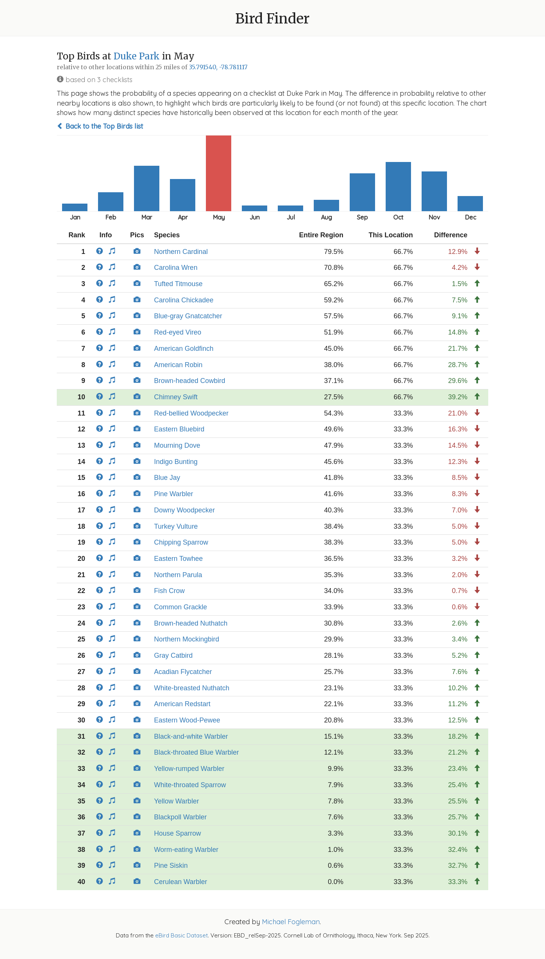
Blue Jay (167, 477)
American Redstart (182, 704)
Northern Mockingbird (186, 639)
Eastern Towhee (178, 558)
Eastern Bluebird (179, 429)
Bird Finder (272, 18)
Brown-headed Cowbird (189, 381)
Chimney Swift (176, 397)
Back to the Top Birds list (100, 126)
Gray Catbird (173, 655)
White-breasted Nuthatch (191, 688)
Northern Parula (178, 575)
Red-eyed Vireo (177, 332)
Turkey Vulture (176, 526)
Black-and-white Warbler (191, 736)
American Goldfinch (183, 348)
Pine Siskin (171, 865)
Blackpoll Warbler (180, 817)
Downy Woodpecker (184, 510)
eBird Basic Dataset (181, 935)
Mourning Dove (177, 445)
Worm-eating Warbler (186, 849)
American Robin (178, 365)
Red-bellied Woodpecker (191, 413)
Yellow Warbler (176, 801)
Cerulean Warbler (180, 882)
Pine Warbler (173, 494)
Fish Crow (169, 591)
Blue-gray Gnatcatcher (188, 316)
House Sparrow (177, 833)
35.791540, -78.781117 (218, 67)
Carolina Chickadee (183, 300)
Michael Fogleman (291, 921)
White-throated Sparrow (190, 785)
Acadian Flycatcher (183, 672)
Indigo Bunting (176, 461)
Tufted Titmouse (178, 284)
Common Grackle (180, 607)
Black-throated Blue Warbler (196, 752)
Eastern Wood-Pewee (187, 720)
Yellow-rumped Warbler (189, 768)
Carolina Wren (176, 267)
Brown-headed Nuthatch (190, 623)
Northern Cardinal (181, 251)
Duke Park (137, 56)
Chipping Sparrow (181, 542)
